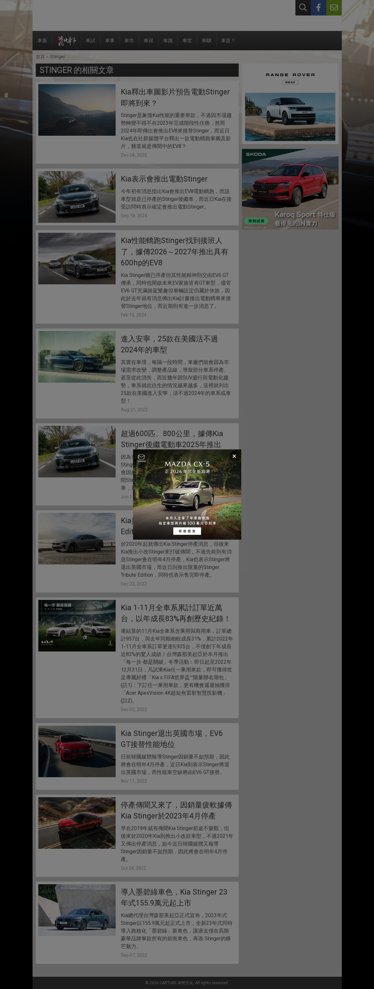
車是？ (228, 44)
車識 (167, 44)
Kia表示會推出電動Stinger (164, 179)
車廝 (42, 44)
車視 (148, 44)
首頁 (40, 56)
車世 (187, 44)
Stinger (57, 56)
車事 (110, 44)
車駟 (206, 44)
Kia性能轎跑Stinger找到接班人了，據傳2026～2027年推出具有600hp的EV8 (174, 251)
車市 (129, 44)
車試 (90, 44)
